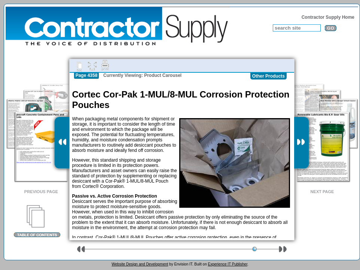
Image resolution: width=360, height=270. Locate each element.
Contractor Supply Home (328, 17)
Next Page (322, 191)
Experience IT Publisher (227, 264)
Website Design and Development (140, 264)
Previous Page (41, 191)
